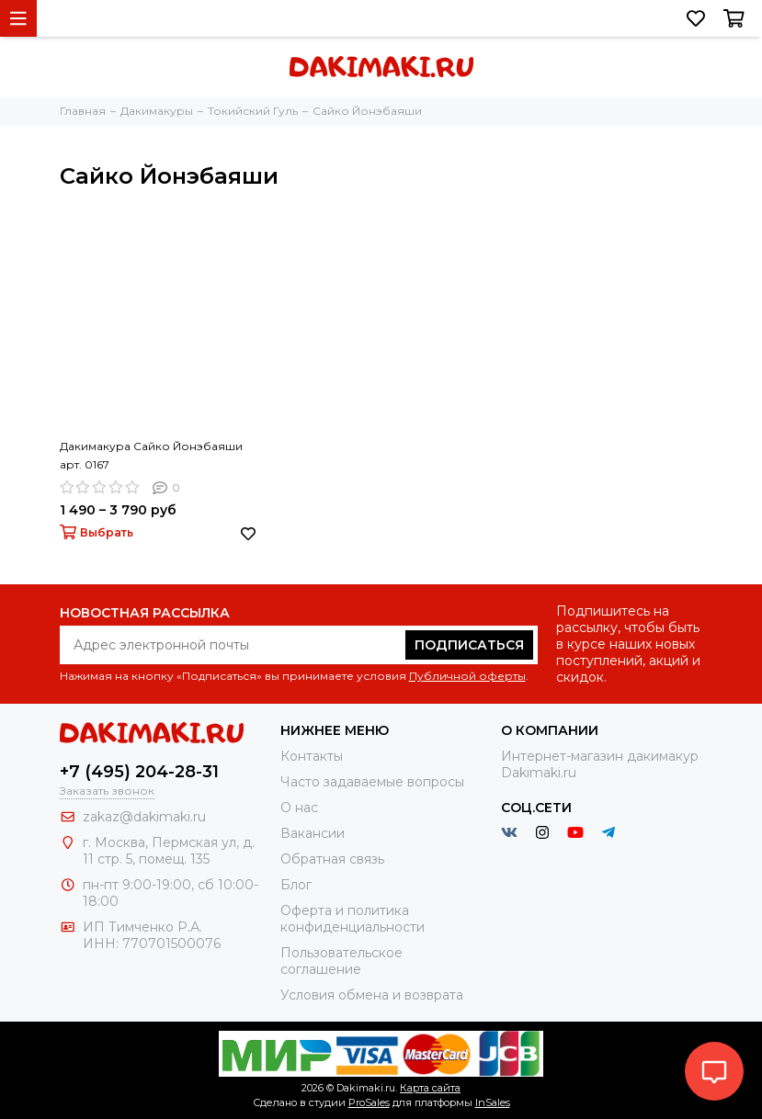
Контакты (311, 756)
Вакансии (312, 833)
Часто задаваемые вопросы (372, 782)
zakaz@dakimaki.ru (144, 816)
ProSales (369, 1102)
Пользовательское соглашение (341, 961)
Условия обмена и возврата (371, 995)
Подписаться (469, 645)
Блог (296, 884)
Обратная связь (332, 859)
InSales (492, 1102)
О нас (299, 807)
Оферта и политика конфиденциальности (352, 918)
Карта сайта (430, 1087)
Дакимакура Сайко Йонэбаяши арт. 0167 (151, 455)
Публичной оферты (467, 676)
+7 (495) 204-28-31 (139, 772)
